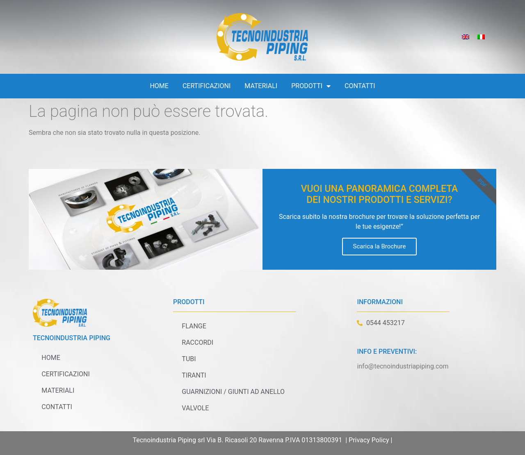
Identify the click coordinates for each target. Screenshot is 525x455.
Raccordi (197, 342)
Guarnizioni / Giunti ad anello (232, 392)
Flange (193, 326)
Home (159, 86)
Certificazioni (207, 86)
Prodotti (311, 86)
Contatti (360, 86)
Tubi (188, 359)
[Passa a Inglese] (465, 37)
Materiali (260, 86)
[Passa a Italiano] (481, 37)
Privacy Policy (369, 440)
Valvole (194, 408)
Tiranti (193, 375)
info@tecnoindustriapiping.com (402, 366)
